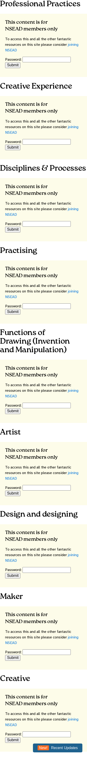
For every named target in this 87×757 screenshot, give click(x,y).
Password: (14, 59)
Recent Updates (58, 747)
